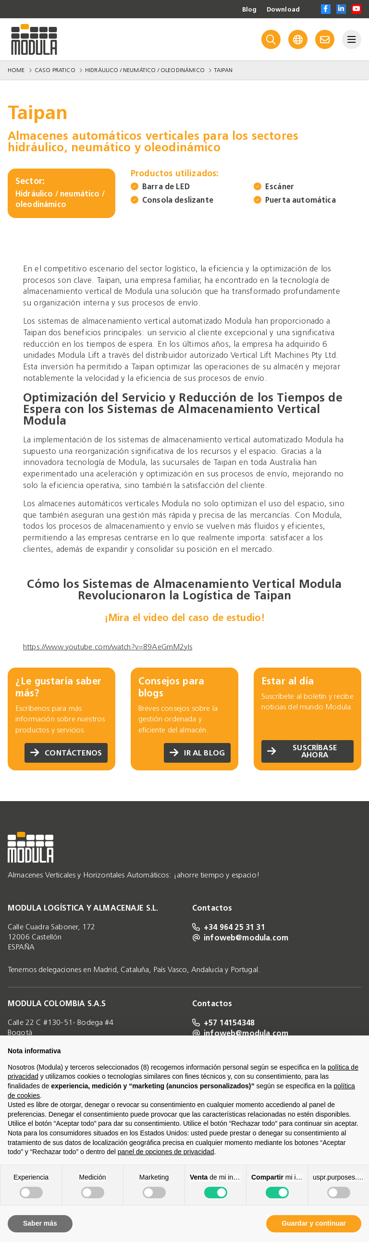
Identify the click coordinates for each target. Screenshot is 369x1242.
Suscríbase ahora (302, 751)
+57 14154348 (223, 1022)
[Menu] (351, 39)
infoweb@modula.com (240, 937)
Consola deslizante (177, 200)
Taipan (223, 70)
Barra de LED (166, 186)
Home (16, 70)
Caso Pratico (55, 70)
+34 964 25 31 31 (228, 927)
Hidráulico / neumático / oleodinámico (145, 70)
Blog (248, 9)
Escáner (279, 186)
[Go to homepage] (34, 39)
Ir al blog (197, 753)
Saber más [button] (40, 1223)
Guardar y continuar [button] (314, 1223)
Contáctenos (65, 753)
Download (282, 9)
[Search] (271, 39)
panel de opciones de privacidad (166, 1152)
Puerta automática (300, 200)
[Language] (298, 39)
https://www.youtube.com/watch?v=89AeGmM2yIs (107, 646)
